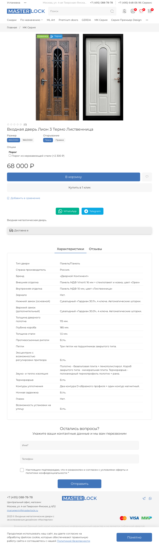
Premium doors (68, 20)
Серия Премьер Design (126, 20)
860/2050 (14, 140)
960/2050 (27, 140)
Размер (12, 135)
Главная (12, 27)
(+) (36, 155)
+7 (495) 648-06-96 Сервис (135, 2)
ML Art (51, 20)
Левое (48, 140)
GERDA (86, 20)
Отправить (79, 484)
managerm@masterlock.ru (22, 510)
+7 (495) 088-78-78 (101, 2)
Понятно (134, 537)
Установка (13, 2)
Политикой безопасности (73, 541)
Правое (60, 140)
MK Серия (101, 20)
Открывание (51, 135)
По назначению (31, 20)
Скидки (12, 20)
